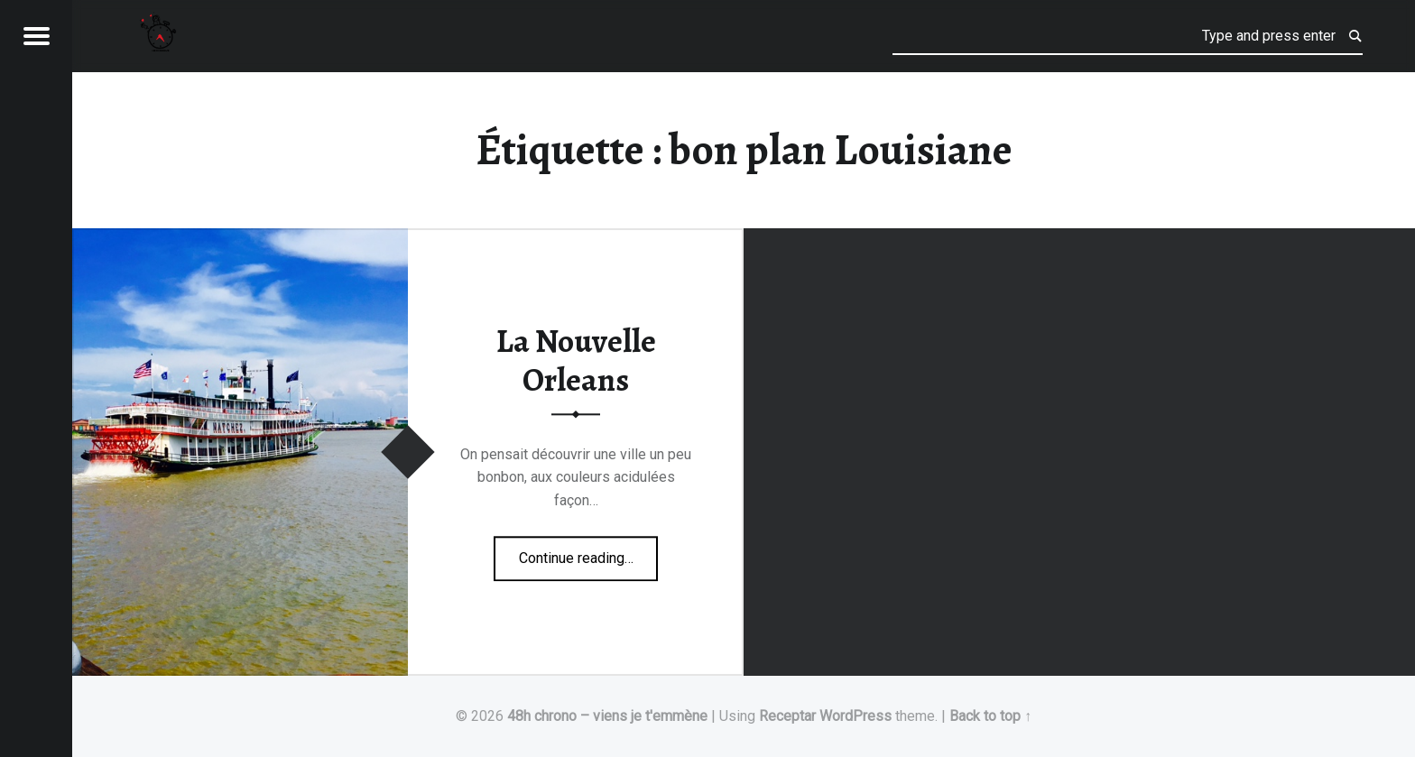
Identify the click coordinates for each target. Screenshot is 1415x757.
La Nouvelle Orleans (576, 361)
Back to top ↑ (990, 716)
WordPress (855, 716)
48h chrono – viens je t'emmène (607, 716)
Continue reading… (589, 552)
